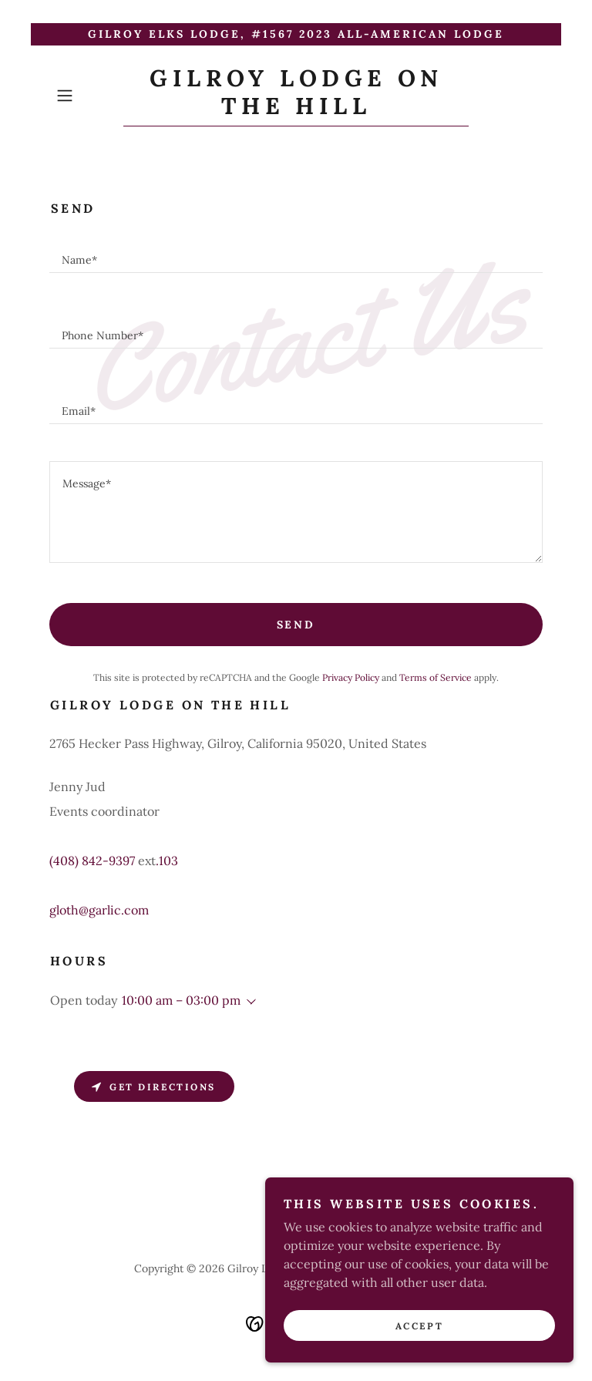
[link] (296, 109)
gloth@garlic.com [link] (99, 910)
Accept (419, 1346)
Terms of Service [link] (435, 677)
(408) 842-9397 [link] (92, 860)
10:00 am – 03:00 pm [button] (181, 1000)
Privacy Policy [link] (350, 677)
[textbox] (296, 253)
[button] (86, 95)
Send (296, 625)
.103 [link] (167, 860)
